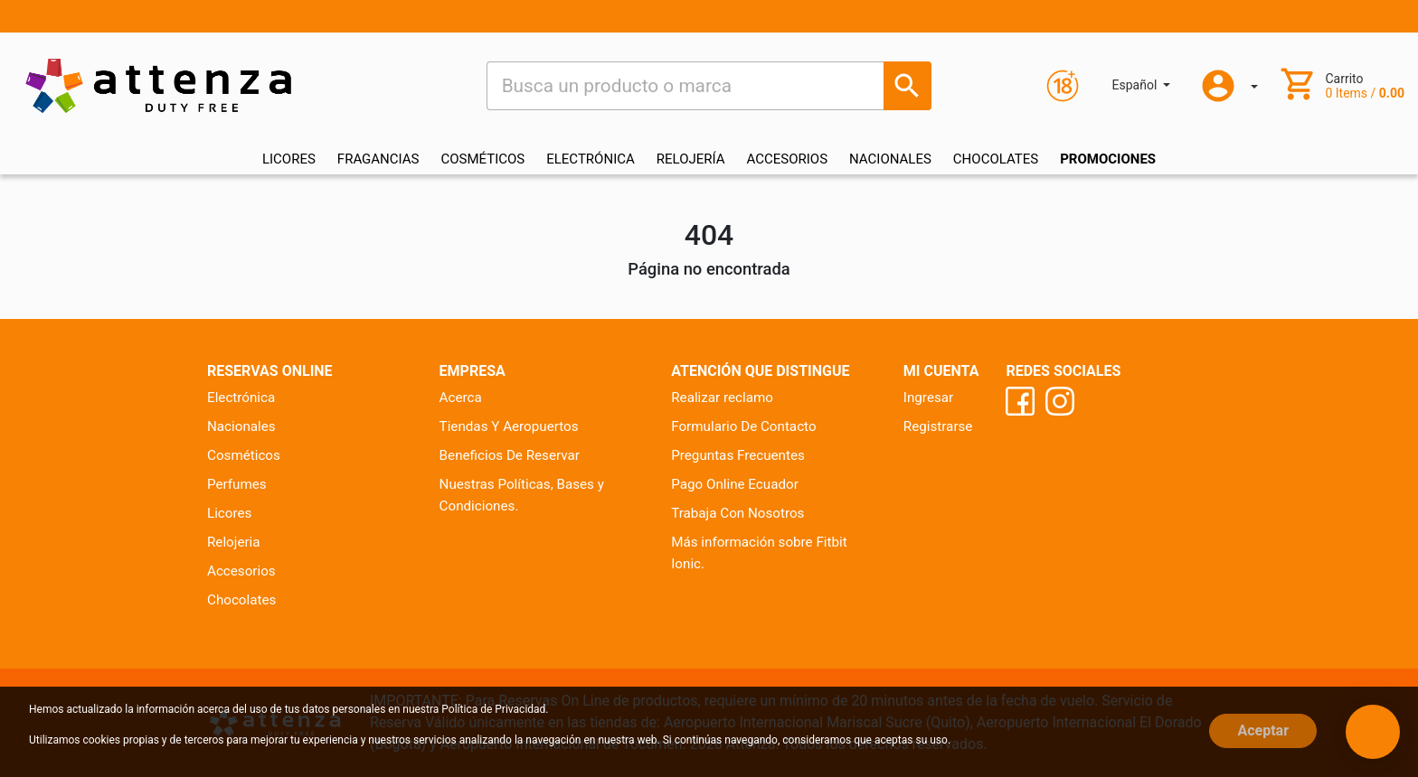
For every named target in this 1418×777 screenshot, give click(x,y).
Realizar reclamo (722, 397)
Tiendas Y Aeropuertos (509, 426)
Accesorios (241, 571)
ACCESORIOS (787, 159)
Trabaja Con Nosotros (737, 513)
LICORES (289, 159)
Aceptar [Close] (1263, 730)
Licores (229, 513)
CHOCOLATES (995, 159)
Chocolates (241, 600)
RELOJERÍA (691, 159)
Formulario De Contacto (743, 426)
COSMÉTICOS (482, 159)
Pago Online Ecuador (735, 484)
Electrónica (241, 397)
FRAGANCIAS (378, 159)
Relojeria (233, 542)
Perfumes (237, 484)
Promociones (1108, 159)
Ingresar (928, 397)
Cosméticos (243, 455)
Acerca (461, 397)
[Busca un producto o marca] (907, 85)
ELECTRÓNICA (590, 159)
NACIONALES (890, 159)
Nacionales (241, 426)
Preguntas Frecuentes (738, 455)
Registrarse (938, 426)
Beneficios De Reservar (510, 455)
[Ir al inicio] (158, 85)
